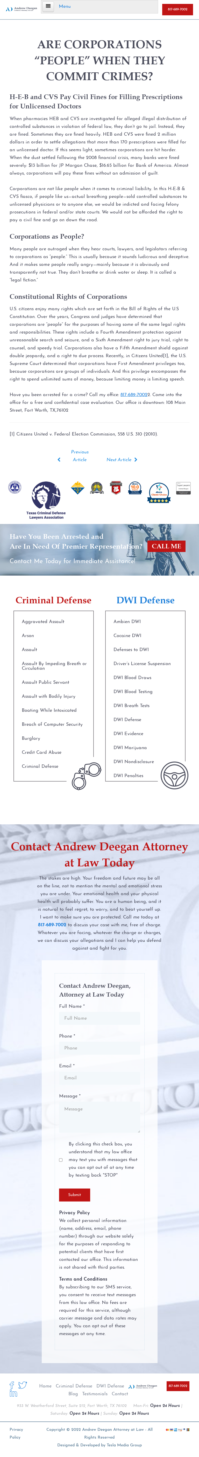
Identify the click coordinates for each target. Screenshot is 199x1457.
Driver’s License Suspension (142, 663)
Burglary (31, 738)
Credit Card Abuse (41, 752)
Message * (70, 1096)
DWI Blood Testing (133, 691)
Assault (29, 649)
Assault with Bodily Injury (48, 696)
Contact (120, 1394)
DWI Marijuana (130, 747)
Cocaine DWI (127, 635)
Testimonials (95, 1394)
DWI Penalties (128, 776)
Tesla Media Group (124, 1445)
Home (45, 1386)
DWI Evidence (128, 733)
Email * (67, 1066)
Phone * (67, 1036)
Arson (28, 635)
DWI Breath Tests (131, 705)
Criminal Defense (40, 766)
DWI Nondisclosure (133, 761)
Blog (73, 1394)
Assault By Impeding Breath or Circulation (54, 666)
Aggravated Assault (43, 621)
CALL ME (166, 546)
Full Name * (72, 1006)
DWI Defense (127, 719)
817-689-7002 (177, 9)
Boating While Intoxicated (49, 710)
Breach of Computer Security (52, 724)
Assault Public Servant (45, 682)
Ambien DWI (127, 621)
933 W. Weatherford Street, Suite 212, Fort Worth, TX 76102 (72, 1406)
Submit (74, 1195)
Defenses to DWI (131, 649)
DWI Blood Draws (132, 677)
